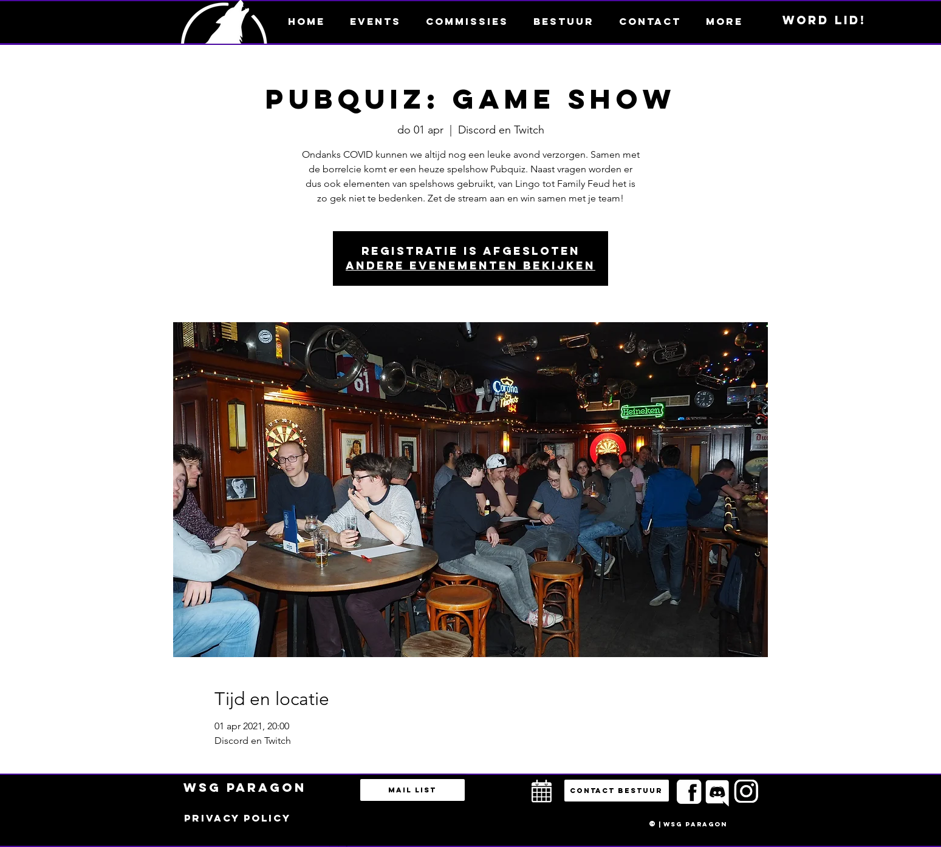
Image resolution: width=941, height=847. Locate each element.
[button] (725, 21)
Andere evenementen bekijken (470, 265)
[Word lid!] (824, 20)
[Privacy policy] (237, 818)
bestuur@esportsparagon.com (335, 844)
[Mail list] (412, 790)
